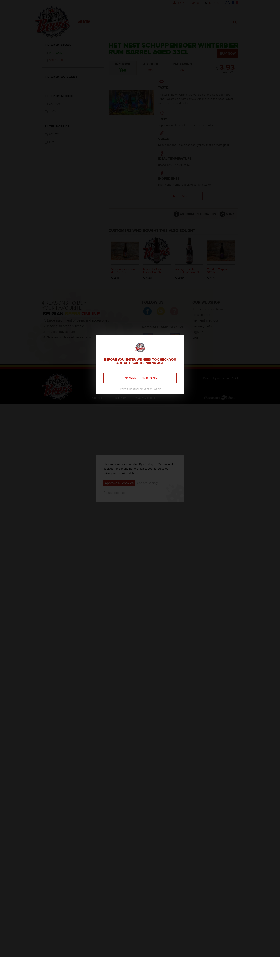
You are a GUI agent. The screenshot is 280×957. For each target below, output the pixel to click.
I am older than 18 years (140, 378)
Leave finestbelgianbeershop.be (140, 389)
